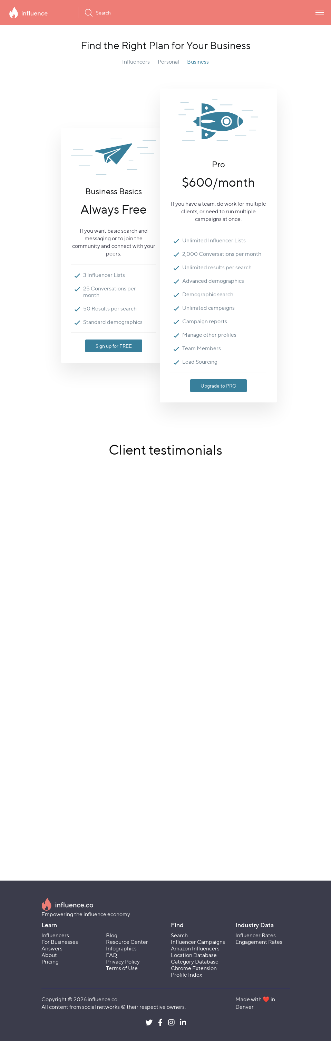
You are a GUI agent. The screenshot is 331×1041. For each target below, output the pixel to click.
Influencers (136, 61)
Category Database (194, 961)
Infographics (121, 948)
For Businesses (59, 942)
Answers (51, 948)
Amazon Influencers (195, 948)
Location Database (194, 955)
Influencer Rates (255, 935)
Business (198, 61)
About (49, 955)
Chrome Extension (194, 968)
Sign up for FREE (114, 346)
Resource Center (127, 942)
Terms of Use (122, 968)
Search (179, 935)
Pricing (50, 961)
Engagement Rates (258, 942)
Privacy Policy (123, 961)
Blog (111, 935)
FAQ (111, 955)
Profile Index (186, 975)
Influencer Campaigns (198, 942)
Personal (168, 61)
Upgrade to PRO (218, 386)
